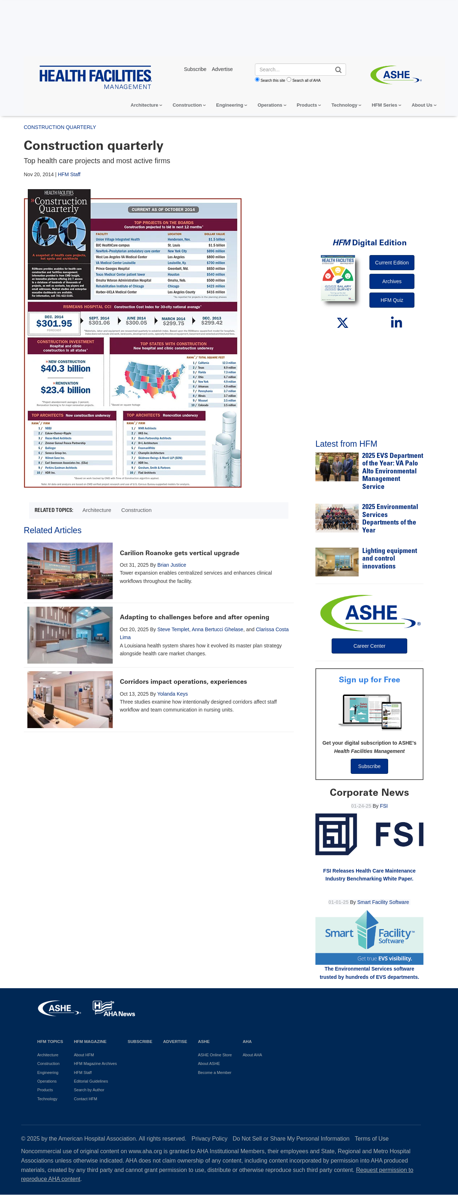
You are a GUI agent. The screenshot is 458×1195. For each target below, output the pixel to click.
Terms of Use (372, 1139)
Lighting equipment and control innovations (389, 559)
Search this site (273, 81)
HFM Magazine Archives (95, 1063)
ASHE (204, 1041)
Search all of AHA (306, 81)
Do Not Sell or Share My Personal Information (291, 1139)
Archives (392, 281)
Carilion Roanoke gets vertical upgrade (179, 553)
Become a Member (215, 1072)
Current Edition (392, 263)
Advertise (175, 1041)
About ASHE (209, 1063)
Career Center (370, 646)
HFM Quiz (392, 300)
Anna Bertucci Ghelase (217, 629)
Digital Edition (369, 243)
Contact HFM (85, 1099)
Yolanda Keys (172, 694)
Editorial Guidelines (91, 1081)
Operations (269, 105)
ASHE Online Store (215, 1055)
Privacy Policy (210, 1139)
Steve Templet (173, 629)
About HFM (84, 1055)
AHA (247, 1041)
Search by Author (89, 1090)
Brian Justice (171, 565)
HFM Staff (69, 174)
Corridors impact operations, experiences (183, 682)
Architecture (144, 105)
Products (307, 105)
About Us (422, 105)
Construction (187, 105)
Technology (344, 105)
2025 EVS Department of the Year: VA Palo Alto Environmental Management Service (392, 472)
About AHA (252, 1055)
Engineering (229, 105)
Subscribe (369, 766)
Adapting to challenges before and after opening (194, 617)
